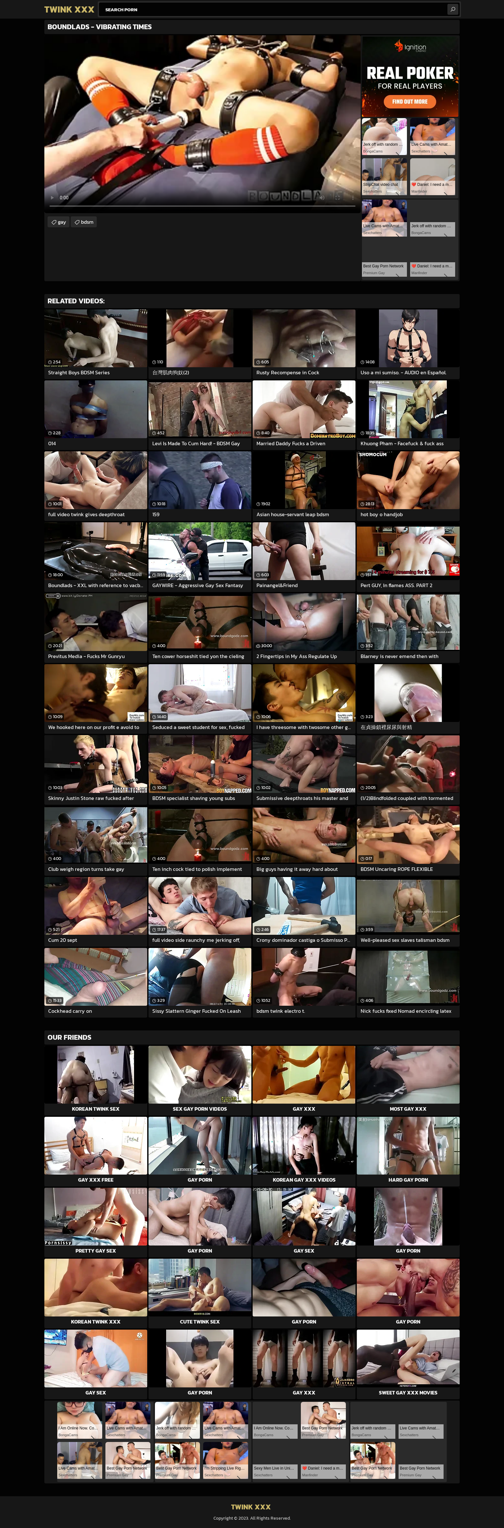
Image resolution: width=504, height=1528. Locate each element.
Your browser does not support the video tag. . (202, 124)
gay (62, 222)
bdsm (87, 222)
